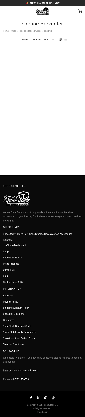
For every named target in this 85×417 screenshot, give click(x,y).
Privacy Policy (10, 301)
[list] (65, 39)
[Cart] (80, 11)
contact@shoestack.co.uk (24, 370)
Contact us (9, 269)
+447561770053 (20, 379)
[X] (38, 398)
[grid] (60, 39)
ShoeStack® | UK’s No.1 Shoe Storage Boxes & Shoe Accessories (37, 234)
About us (8, 295)
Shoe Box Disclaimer (14, 313)
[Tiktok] (53, 398)
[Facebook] (30, 398)
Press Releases (11, 263)
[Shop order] (43, 39)
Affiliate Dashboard (15, 245)
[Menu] (5, 11)
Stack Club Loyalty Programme (19, 332)
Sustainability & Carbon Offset (19, 338)
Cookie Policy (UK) (13, 282)
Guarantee (8, 320)
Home (6, 31)
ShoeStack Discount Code (17, 326)
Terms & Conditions (13, 344)
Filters (23, 39)
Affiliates (7, 240)
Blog (5, 275)
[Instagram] (46, 398)
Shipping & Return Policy (16, 307)
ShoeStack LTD (51, 405)
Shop (13, 31)
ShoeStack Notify (12, 257)
